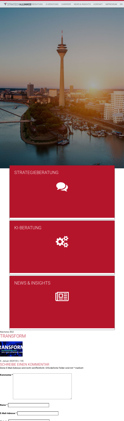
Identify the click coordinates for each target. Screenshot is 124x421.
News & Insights (82, 4)
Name (3, 405)
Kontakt (98, 4)
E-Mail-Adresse (8, 413)
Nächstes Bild (7, 332)
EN (121, 4)
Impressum (111, 4)
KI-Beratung (52, 4)
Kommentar (6, 375)
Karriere (66, 4)
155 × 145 (18, 361)
